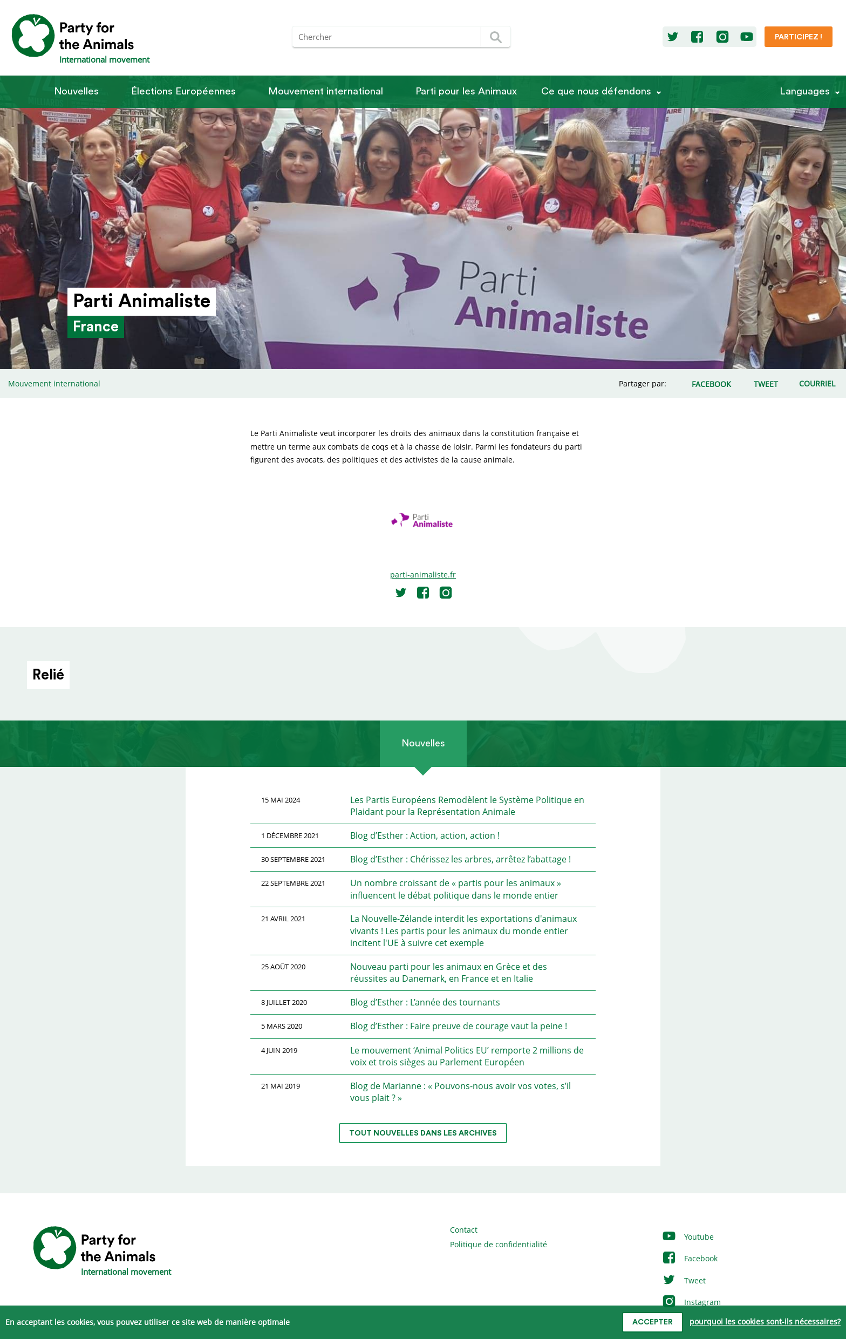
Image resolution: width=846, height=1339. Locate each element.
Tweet (683, 1280)
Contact (463, 1230)
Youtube (687, 1237)
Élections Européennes (183, 91)
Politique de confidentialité (498, 1244)
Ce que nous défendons (596, 91)
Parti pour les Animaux (466, 91)
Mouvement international (325, 91)
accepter (652, 1322)
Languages (805, 91)
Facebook (689, 1258)
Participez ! (798, 37)
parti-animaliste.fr (423, 574)
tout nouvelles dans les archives (423, 1133)
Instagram (691, 1302)
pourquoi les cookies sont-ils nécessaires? (765, 1321)
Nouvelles (76, 91)
